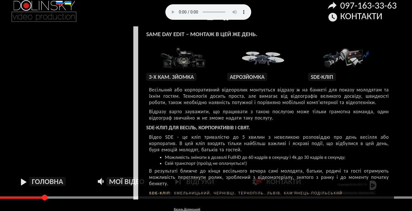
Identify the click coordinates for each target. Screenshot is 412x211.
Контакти (361, 16)
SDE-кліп (322, 76)
